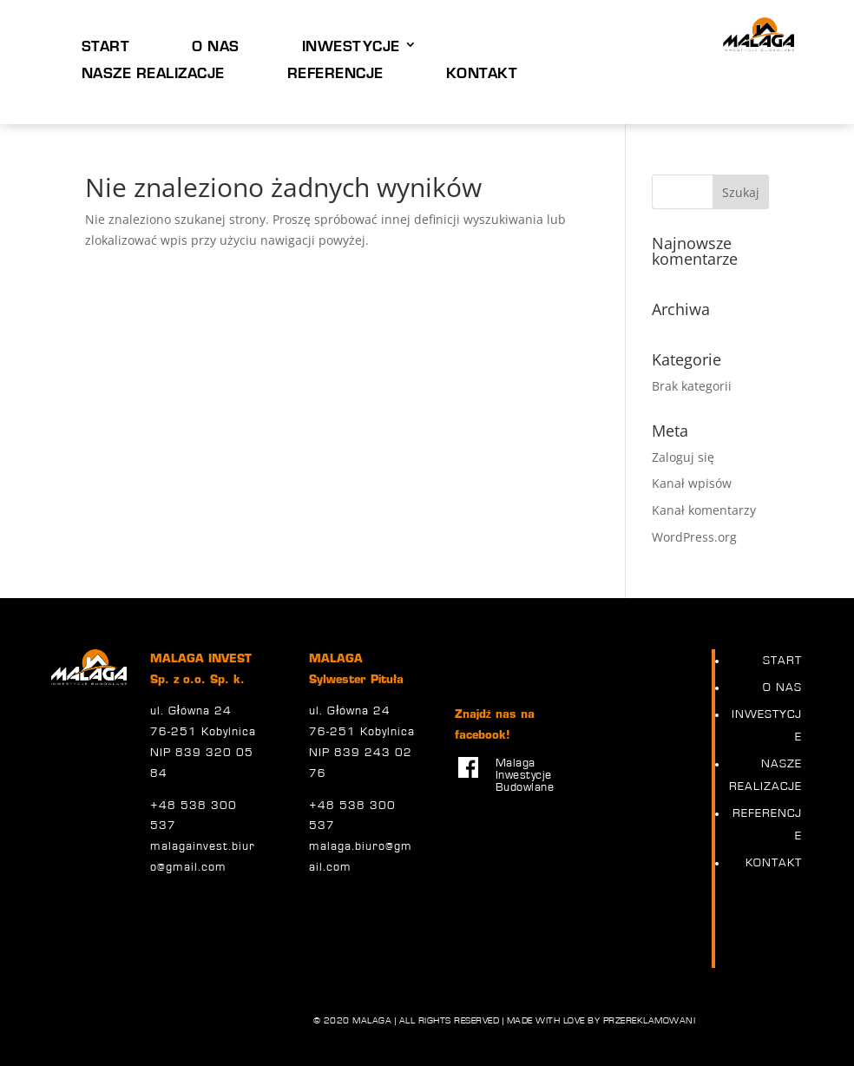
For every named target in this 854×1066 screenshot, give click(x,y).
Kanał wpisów (692, 483)
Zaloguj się (683, 457)
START (106, 45)
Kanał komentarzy (704, 510)
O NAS (216, 45)
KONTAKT (482, 72)
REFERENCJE (335, 72)
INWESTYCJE (351, 45)
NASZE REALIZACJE (153, 72)
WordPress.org (694, 537)
